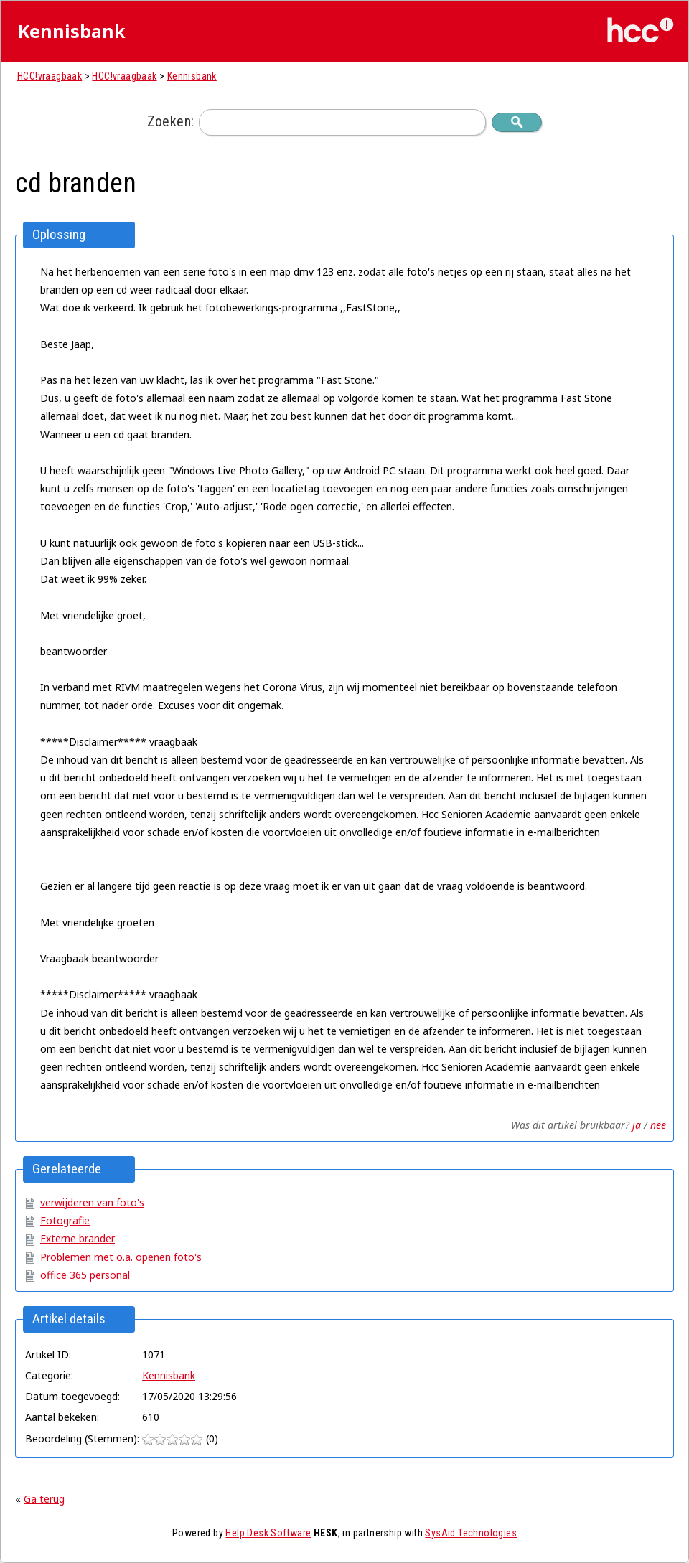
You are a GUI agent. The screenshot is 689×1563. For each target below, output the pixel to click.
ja (636, 1125)
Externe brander (77, 1238)
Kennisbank (192, 76)
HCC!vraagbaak (49, 76)
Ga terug (44, 1499)
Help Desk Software (268, 1533)
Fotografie (65, 1220)
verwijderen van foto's (92, 1202)
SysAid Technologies (471, 1533)
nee (658, 1125)
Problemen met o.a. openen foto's (121, 1257)
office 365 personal (85, 1275)
